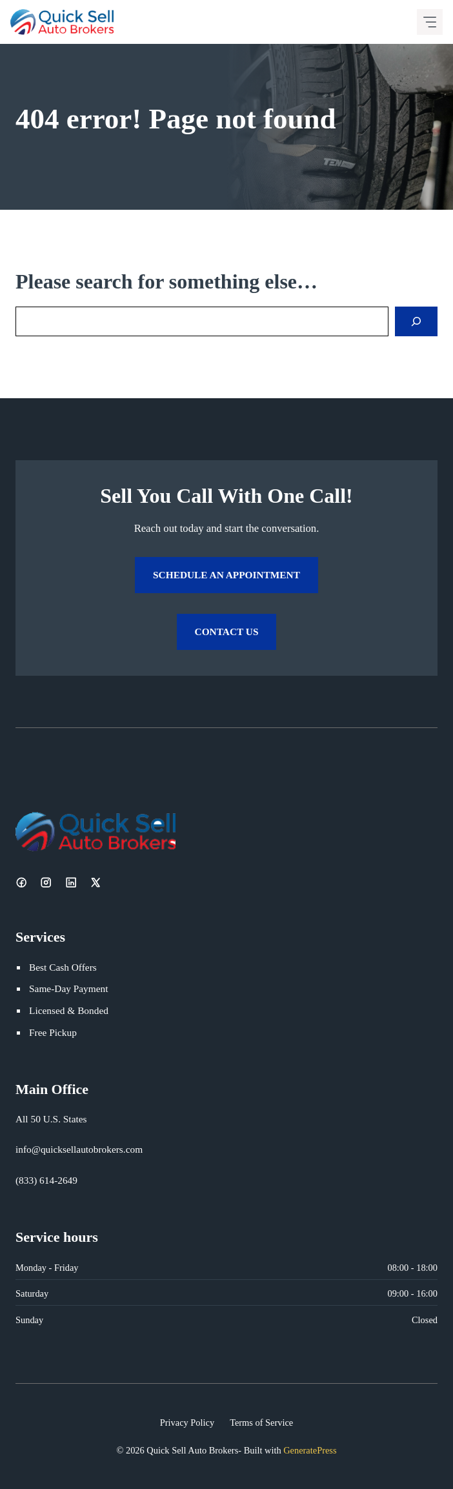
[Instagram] (46, 882)
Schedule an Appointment (226, 574)
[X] (95, 882)
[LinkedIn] (71, 882)
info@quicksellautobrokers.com (79, 1149)
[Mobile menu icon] (430, 22)
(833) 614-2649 (46, 1180)
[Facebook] (21, 882)
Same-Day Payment (68, 988)
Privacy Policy (187, 1422)
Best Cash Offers (63, 967)
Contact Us (227, 631)
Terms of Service (261, 1422)
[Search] (416, 321)
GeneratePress (309, 1450)
